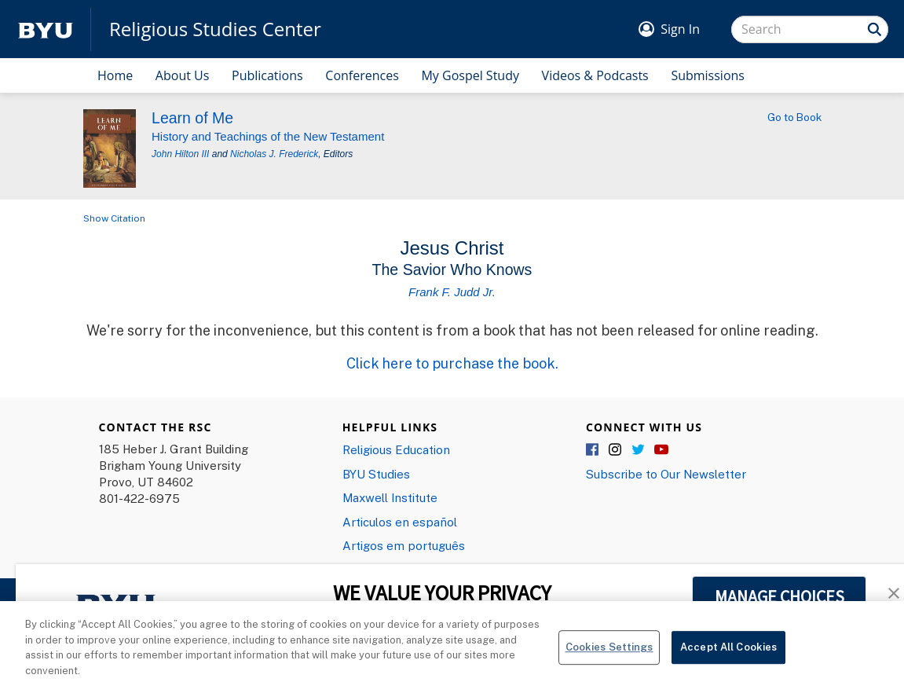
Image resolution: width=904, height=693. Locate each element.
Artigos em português (403, 545)
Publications (267, 75)
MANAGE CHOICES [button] (779, 596)
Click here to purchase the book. (452, 363)
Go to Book (794, 117)
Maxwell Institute (389, 497)
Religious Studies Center (215, 29)
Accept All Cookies (728, 660)
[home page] (45, 29)
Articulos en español (399, 522)
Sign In (680, 29)
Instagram (616, 450)
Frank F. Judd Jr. (452, 292)
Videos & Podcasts (595, 75)
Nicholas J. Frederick (274, 154)
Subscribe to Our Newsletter (666, 474)
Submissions (708, 75)
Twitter (638, 450)
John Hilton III (180, 154)
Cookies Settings (609, 660)
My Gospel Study (470, 75)
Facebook (593, 450)
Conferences (362, 75)
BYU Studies (376, 474)
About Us (183, 75)
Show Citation (114, 218)
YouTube (661, 450)
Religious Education (396, 449)
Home (115, 75)
